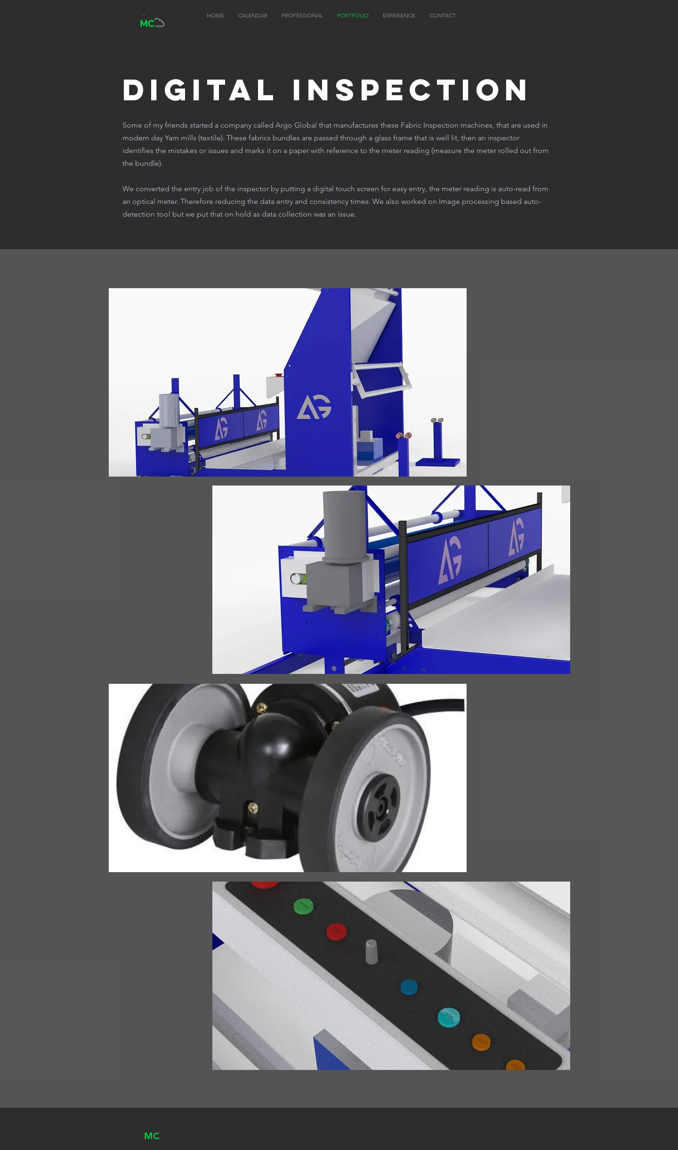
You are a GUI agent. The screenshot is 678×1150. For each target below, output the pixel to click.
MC (152, 1136)
